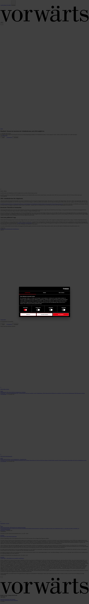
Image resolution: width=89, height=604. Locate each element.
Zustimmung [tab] (27, 292)
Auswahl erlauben (44, 314)
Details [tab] (44, 292)
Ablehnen (28, 314)
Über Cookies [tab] (61, 292)
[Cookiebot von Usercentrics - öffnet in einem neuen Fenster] (64, 289)
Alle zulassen (61, 314)
